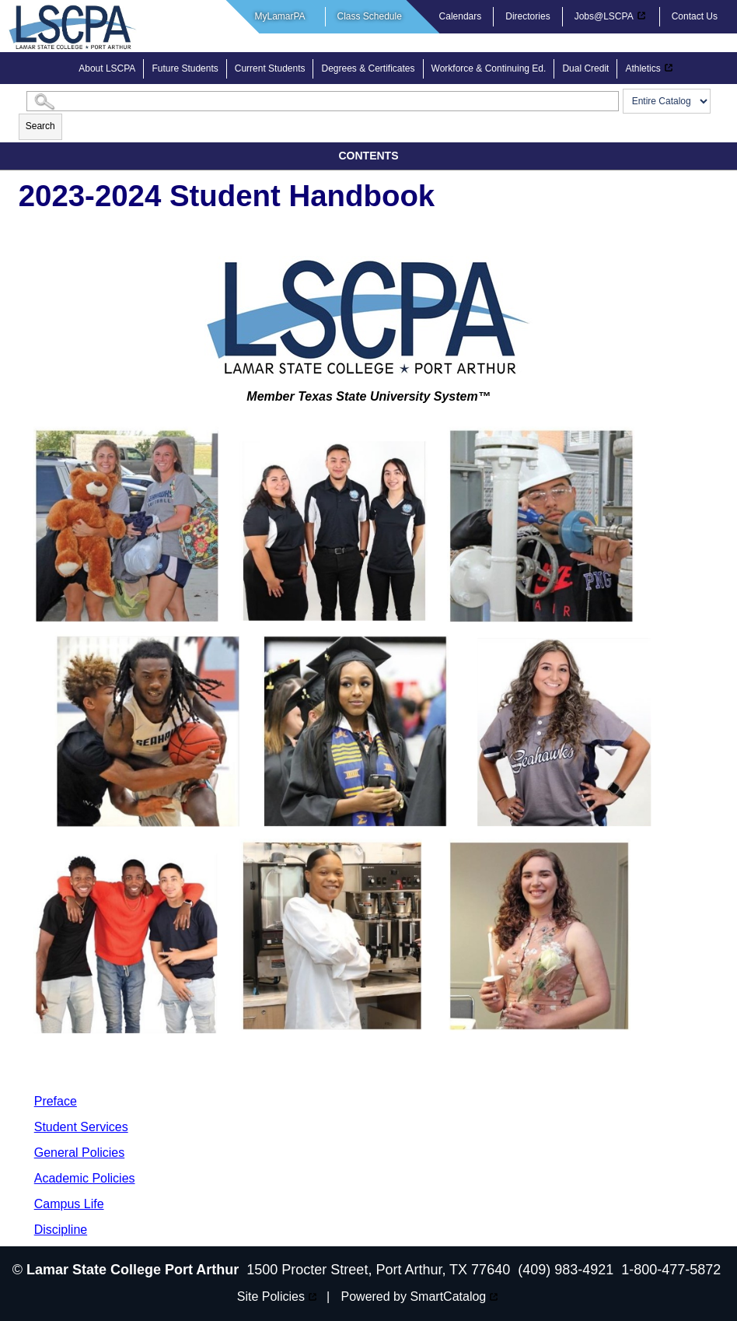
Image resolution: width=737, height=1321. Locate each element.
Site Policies (271, 1296)
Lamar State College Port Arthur (132, 1269)
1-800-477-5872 (671, 1269)
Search (40, 126)
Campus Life (69, 1204)
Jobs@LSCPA (604, 16)
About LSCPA (107, 68)
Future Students (185, 68)
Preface (55, 1101)
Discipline (60, 1229)
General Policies (79, 1152)
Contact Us (695, 16)
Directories (527, 16)
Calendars (460, 16)
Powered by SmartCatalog (414, 1296)
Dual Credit (585, 68)
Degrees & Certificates (367, 68)
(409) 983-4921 (565, 1269)
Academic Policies (84, 1178)
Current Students (270, 68)
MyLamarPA (280, 16)
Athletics (642, 68)
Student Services (81, 1127)
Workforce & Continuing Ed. (489, 68)
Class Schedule (369, 16)
